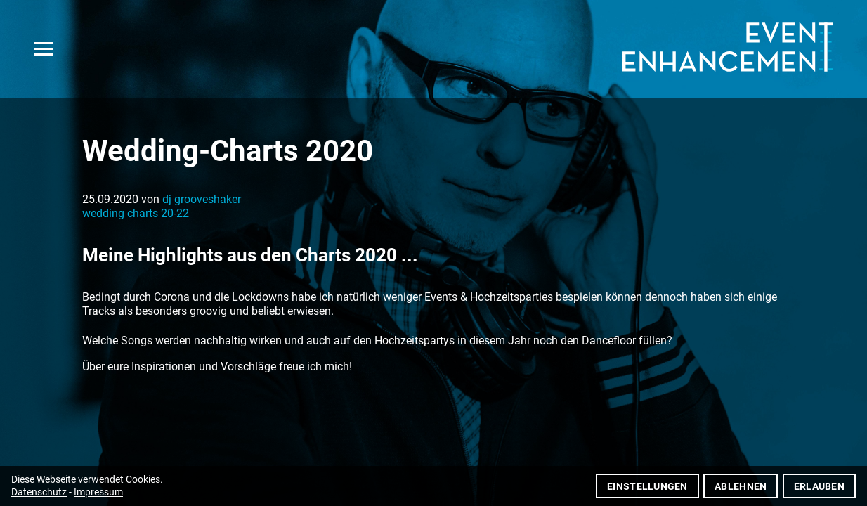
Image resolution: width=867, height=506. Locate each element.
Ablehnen (741, 486)
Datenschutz (39, 492)
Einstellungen (647, 486)
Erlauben (819, 486)
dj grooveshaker (201, 199)
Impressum (98, 492)
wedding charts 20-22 (135, 213)
